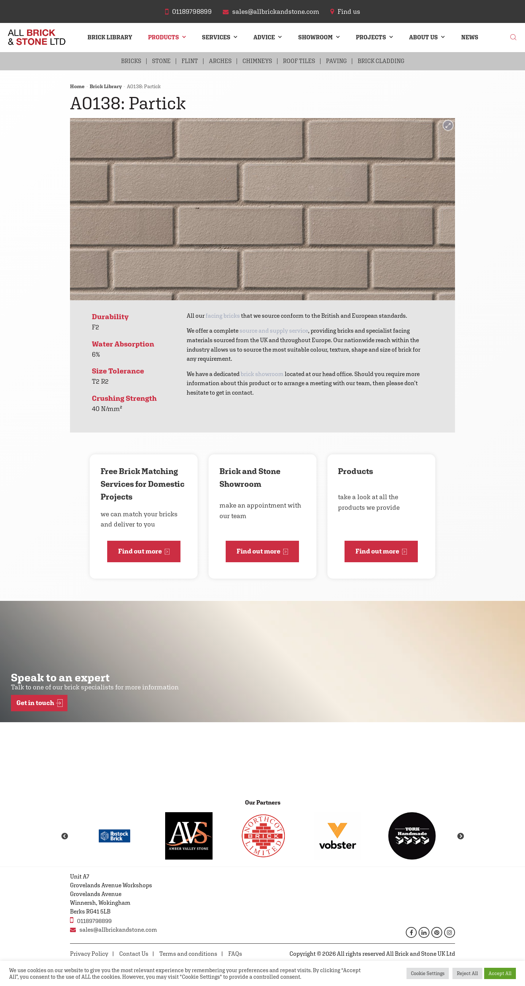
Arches (220, 61)
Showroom (315, 37)
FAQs (235, 953)
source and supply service (274, 330)
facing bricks (223, 315)
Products (163, 37)
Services (216, 37)
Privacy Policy (89, 953)
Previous (64, 836)
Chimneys (257, 61)
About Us (423, 37)
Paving (336, 61)
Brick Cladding (381, 61)
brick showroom (262, 374)
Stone (161, 61)
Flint (190, 61)
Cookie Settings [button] (427, 973)
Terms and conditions (188, 953)
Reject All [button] (467, 973)
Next (460, 836)
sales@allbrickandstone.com (113, 929)
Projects (371, 37)
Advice (264, 37)
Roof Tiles (299, 61)
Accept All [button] (500, 973)
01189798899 (91, 920)
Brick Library (110, 37)
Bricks (131, 61)
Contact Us (133, 953)
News (469, 37)
